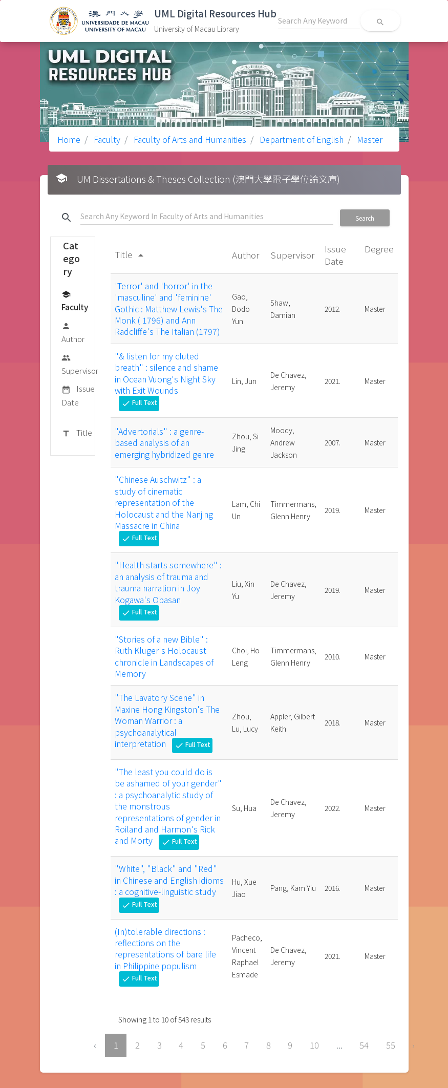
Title (76, 433)
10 (314, 1045)
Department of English (301, 139)
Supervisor (79, 364)
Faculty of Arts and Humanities (189, 139)
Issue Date (78, 395)
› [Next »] (413, 1045)
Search (364, 218)
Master (368, 139)
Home (68, 139)
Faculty (106, 139)
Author (72, 332)
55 (390, 1045)
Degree (379, 248)
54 (364, 1045)
